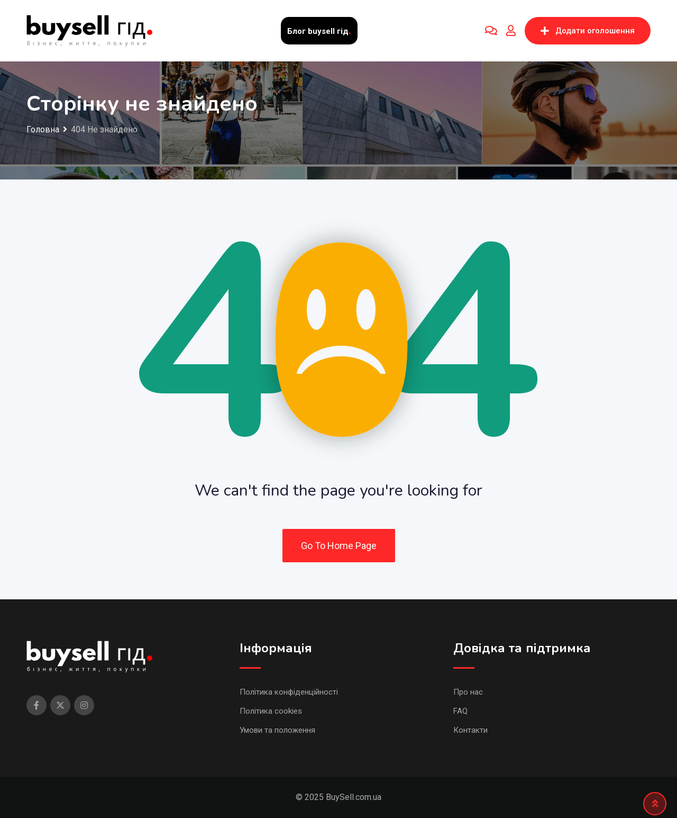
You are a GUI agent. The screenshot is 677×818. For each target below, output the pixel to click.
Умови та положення (277, 730)
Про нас (468, 692)
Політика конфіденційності (289, 692)
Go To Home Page (339, 545)
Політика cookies (271, 711)
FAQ (460, 711)
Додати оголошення (588, 30)
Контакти (470, 730)
